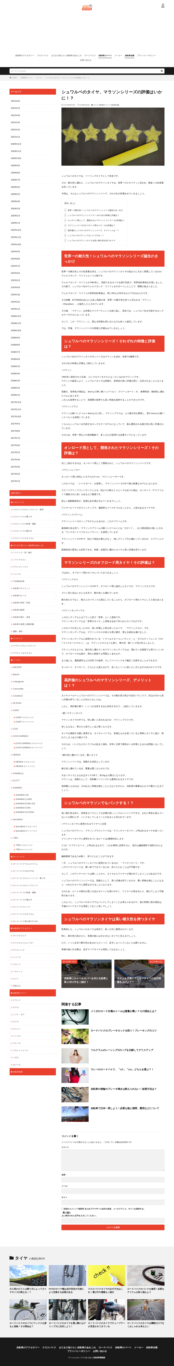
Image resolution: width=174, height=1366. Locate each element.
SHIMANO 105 (22, 787)
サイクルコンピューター (23, 933)
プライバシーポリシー (146, 55)
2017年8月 (15, 427)
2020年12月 (16, 143)
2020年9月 (15, 165)
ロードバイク (90, 55)
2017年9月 (15, 420)
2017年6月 (15, 441)
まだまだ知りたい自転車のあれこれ (66, 55)
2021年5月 (15, 108)
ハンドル (17, 1025)
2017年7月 (15, 434)
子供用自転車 (18, 576)
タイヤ (38, 78)
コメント (65, 1147)
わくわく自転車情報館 (95, 1356)
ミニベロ (17, 568)
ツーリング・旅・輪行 (22, 547)
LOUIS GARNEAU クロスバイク (29, 736)
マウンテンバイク (20, 561)
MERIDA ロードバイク (25, 758)
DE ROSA (17, 696)
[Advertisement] (87, 32)
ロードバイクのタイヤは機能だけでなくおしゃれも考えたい (145, 1324)
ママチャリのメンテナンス (24, 639)
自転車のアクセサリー (24, 55)
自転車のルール (19, 590)
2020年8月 (15, 172)
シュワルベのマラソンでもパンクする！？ (84, 235)
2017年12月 (16, 399)
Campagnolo (18, 675)
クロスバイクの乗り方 (22, 512)
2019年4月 (15, 285)
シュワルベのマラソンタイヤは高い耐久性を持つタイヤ (89, 240)
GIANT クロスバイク (25, 710)
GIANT (16, 703)
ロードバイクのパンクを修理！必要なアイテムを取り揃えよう (145, 1290)
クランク (17, 989)
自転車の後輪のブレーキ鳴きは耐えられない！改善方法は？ (124, 1088)
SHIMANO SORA (23, 799)
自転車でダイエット (21, 583)
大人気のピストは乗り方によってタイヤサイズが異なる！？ (28, 1290)
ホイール (17, 1053)
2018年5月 (15, 363)
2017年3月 (15, 462)
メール (64, 1185)
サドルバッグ (18, 940)
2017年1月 (15, 477)
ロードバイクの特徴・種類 (24, 883)
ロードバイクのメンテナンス (25, 876)
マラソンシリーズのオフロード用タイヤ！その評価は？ (89, 225)
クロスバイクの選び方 (22, 526)
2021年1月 (15, 136)
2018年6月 (15, 356)
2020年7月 (15, 179)
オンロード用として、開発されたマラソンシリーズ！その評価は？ (94, 220)
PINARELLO (18, 765)
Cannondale (18, 682)
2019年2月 (15, 299)
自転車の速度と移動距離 (23, 618)
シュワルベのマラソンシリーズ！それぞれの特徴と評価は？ (91, 215)
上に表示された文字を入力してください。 (79, 1215)
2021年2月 (15, 129)
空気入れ (17, 975)
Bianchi (16, 668)
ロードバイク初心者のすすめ (25, 911)
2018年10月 (16, 328)
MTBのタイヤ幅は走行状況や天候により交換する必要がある (66, 1290)
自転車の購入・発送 (21, 611)
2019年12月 (16, 228)
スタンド (17, 954)
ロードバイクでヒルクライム (25, 855)
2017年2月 (15, 469)
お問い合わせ (85, 60)
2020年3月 (15, 207)
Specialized (17, 811)
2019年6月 (15, 271)
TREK (15, 829)
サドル (16, 996)
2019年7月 (15, 264)
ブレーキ (17, 1032)
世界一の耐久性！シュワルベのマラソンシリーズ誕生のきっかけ (93, 209)
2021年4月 (15, 115)
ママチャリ (18, 632)
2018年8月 (15, 342)
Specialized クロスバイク (26, 818)
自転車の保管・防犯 (21, 597)
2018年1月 (15, 391)
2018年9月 (15, 335)
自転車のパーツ (105, 55)
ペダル (16, 1046)
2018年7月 (15, 349)
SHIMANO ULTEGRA (25, 804)
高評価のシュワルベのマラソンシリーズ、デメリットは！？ (91, 230)
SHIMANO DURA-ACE (25, 795)
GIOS (15, 722)
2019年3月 (15, 292)
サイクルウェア (19, 926)
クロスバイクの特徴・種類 (24, 519)
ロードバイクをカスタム (23, 904)
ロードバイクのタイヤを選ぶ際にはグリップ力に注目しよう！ (67, 1324)
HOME (14, 78)
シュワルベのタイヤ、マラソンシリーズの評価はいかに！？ (67, 78)
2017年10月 (16, 413)
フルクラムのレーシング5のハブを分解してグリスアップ (122, 1049)
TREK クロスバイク (24, 836)
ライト (16, 968)
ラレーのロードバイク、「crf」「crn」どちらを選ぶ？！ (122, 1068)
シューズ (17, 947)
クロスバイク (42, 55)
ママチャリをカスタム (22, 646)
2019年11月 (16, 236)
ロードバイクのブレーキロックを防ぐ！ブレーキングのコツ (124, 1029)
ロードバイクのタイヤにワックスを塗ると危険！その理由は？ (28, 1324)
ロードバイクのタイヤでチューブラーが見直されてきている (106, 1324)
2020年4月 (15, 200)
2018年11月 (16, 321)
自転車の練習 (18, 604)
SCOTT (16, 773)
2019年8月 (15, 257)
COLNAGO (18, 689)
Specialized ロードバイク (26, 822)
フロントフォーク (20, 1039)
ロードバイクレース (21, 897)
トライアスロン (19, 554)
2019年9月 (15, 250)
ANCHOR (17, 661)
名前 (63, 1174)
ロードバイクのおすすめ (23, 862)
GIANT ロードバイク (25, 714)
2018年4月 (15, 370)
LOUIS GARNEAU (20, 729)
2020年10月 (16, 158)
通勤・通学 (18, 625)
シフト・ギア (18, 1004)
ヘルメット (18, 961)
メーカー (118, 55)
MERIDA (16, 747)
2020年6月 (15, 186)
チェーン (17, 1018)
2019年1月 (15, 306)
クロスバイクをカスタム (23, 533)
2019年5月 (15, 278)
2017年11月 (16, 406)
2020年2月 (15, 214)
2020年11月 (16, 150)
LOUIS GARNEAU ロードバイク (29, 740)
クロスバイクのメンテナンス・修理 (28, 505)
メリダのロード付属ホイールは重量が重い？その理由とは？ (124, 1010)
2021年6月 (15, 101)
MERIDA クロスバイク (25, 754)
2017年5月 (15, 448)
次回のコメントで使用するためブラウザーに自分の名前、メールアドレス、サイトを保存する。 (104, 1208)
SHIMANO (17, 780)
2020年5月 (15, 193)
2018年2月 (15, 384)
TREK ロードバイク (24, 840)
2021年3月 (15, 122)
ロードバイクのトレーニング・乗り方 (29, 869)
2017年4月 (15, 455)
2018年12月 (16, 313)
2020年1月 (15, 221)
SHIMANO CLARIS (24, 791)
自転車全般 (129, 55)
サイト (64, 1197)
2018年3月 (15, 377)
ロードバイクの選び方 (22, 890)
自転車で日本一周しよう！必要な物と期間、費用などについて (125, 1107)
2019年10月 (16, 243)
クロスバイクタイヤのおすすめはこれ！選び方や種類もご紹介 (106, 1290)
